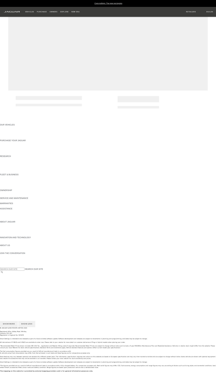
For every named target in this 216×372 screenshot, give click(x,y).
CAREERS (5, 278)
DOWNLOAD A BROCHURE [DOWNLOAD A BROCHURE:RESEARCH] (12, 159)
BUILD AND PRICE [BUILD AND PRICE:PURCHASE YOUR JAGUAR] (8, 151)
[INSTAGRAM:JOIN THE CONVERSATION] (7, 256)
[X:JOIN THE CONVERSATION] (2, 266)
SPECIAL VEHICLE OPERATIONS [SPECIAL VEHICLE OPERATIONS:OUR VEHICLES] (15, 130)
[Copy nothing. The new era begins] (108, 3)
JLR (2, 248)
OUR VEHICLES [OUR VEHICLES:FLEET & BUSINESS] (7, 180)
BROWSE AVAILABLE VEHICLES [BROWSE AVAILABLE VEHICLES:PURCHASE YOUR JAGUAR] (15, 153)
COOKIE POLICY (7, 293)
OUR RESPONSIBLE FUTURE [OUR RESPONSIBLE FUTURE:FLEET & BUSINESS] (13, 182)
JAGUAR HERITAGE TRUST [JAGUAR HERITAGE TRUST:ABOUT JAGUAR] (13, 235)
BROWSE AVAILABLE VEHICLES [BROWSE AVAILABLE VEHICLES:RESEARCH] (15, 169)
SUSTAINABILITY (8, 250)
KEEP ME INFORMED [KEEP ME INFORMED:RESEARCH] (10, 161)
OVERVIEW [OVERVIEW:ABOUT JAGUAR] (5, 224)
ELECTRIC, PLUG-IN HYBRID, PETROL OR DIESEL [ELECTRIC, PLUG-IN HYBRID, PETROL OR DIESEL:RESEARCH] (23, 172)
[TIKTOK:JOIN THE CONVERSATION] (4, 258)
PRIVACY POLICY (8, 296)
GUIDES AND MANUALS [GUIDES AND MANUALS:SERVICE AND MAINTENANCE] (11, 201)
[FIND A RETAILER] (189, 11)
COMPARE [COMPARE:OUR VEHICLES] (5, 132)
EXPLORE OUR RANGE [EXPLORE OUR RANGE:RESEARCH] (11, 164)
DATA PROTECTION (9, 285)
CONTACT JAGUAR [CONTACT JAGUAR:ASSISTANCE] (9, 211)
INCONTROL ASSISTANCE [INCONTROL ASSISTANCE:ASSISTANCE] (12, 216)
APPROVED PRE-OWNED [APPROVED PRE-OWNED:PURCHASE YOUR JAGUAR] (12, 146)
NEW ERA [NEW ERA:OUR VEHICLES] (4, 138)
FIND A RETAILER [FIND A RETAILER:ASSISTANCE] (8, 214)
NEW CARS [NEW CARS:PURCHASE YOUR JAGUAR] (5, 143)
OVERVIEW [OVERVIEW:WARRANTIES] (5, 206)
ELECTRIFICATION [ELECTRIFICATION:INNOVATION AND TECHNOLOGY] (8, 240)
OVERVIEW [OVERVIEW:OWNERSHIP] (5, 193)
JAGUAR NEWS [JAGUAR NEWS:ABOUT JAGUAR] (7, 227)
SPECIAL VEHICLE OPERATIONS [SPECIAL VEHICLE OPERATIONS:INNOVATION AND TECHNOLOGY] (15, 243)
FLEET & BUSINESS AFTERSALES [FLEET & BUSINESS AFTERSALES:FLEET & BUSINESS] (16, 185)
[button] (29, 12)
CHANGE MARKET (8, 275)
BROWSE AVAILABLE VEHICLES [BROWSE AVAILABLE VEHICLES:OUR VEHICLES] (15, 135)
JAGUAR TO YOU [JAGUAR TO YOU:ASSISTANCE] (8, 219)
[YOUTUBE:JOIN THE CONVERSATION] (6, 261)
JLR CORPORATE (8, 288)
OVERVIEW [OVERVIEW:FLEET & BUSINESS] (5, 177)
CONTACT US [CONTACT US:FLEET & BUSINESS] (6, 188)
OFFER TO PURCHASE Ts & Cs (14, 283)
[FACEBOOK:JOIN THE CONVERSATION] (6, 264)
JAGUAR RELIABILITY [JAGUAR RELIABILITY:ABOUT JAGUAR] (10, 232)
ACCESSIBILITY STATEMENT (13, 291)
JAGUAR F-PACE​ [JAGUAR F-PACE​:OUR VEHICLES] (8, 127)
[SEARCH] (2, 272)
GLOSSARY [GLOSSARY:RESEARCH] (5, 167)
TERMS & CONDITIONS (11, 280)
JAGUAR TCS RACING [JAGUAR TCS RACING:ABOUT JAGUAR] (10, 229)
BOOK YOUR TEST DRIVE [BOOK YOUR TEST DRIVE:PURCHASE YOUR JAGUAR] (12, 148)
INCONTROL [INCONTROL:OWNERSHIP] (6, 195)
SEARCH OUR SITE (34, 269)
